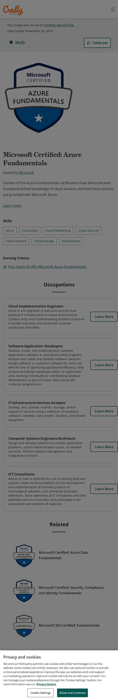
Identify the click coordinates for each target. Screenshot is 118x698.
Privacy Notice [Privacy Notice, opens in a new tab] (46, 689)
